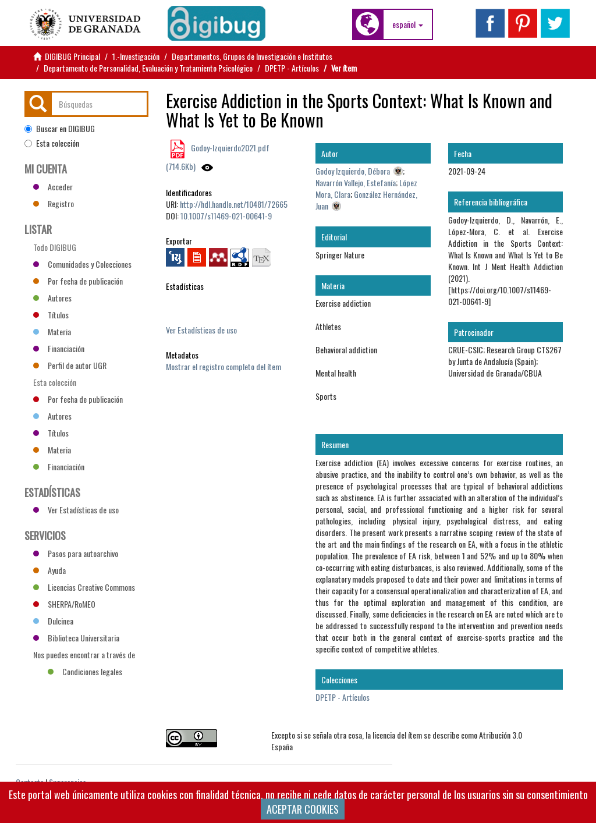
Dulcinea (53, 621)
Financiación (58, 348)
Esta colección (51, 143)
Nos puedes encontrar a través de (84, 656)
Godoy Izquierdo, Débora (352, 171)
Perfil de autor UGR (70, 365)
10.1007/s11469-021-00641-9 (226, 216)
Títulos (51, 314)
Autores (52, 298)
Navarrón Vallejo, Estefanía (355, 182)
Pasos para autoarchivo (75, 553)
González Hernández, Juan (366, 200)
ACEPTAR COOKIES (303, 809)
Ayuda (49, 570)
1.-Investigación (135, 56)
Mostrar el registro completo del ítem (223, 366)
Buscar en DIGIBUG (59, 128)
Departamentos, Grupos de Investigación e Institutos (252, 56)
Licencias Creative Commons (84, 587)
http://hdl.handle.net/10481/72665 (234, 204)
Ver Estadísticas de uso (201, 330)
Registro (53, 203)
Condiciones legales (85, 671)
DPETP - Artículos (292, 68)
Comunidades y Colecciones (82, 264)
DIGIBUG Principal (72, 56)
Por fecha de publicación (78, 281)
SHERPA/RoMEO (64, 604)
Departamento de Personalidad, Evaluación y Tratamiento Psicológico (148, 68)
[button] (407, 24)
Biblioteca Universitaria (76, 638)
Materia (52, 331)
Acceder (53, 186)
